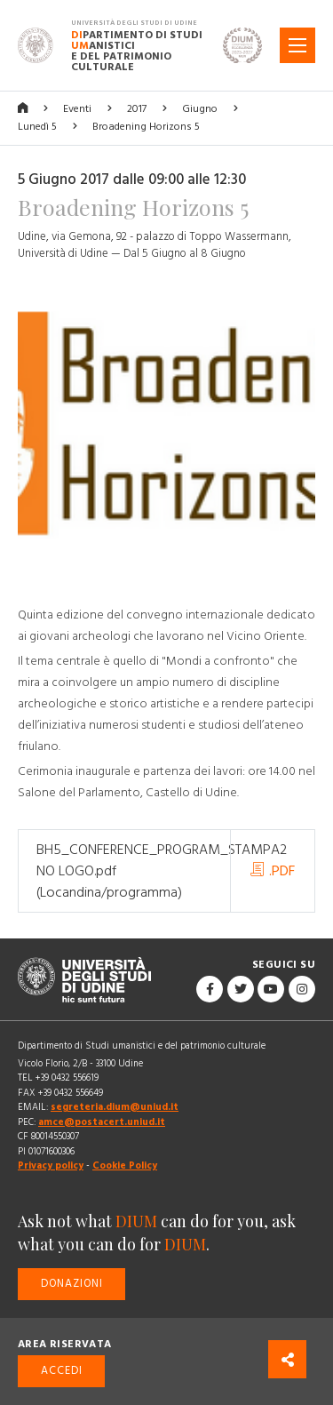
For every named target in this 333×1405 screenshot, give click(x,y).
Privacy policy (50, 1165)
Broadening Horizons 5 (146, 126)
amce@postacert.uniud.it (101, 1122)
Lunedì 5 (37, 126)
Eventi (77, 108)
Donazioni (72, 1283)
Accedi (62, 1370)
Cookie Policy (124, 1165)
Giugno (200, 108)
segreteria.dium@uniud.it (114, 1107)
